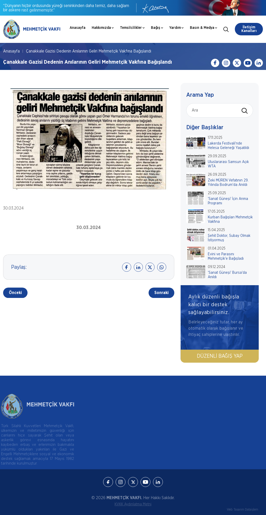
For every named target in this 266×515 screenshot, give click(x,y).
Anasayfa (77, 28)
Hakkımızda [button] (103, 28)
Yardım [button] (176, 28)
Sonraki (161, 293)
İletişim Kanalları (249, 29)
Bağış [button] (157, 28)
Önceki (15, 293)
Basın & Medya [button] (203, 28)
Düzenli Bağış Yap (220, 356)
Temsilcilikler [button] (132, 28)
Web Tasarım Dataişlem (242, 509)
